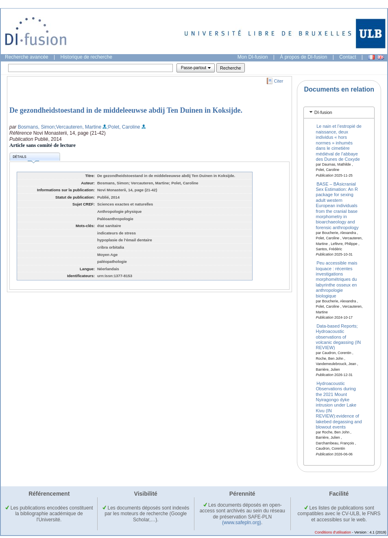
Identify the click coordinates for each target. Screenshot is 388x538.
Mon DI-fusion (253, 57)
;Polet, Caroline (123, 127)
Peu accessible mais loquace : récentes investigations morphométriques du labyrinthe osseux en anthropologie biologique (336, 279)
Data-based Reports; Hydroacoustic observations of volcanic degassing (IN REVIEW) (338, 336)
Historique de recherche (86, 57)
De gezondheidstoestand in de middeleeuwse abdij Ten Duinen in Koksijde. (125, 110)
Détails (26, 158)
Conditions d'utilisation (333, 532)
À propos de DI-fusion (303, 57)
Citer (278, 81)
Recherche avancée (26, 57)
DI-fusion (323, 112)
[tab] (339, 112)
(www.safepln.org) (241, 522)
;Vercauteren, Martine (77, 127)
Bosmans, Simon (36, 127)
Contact (347, 57)
